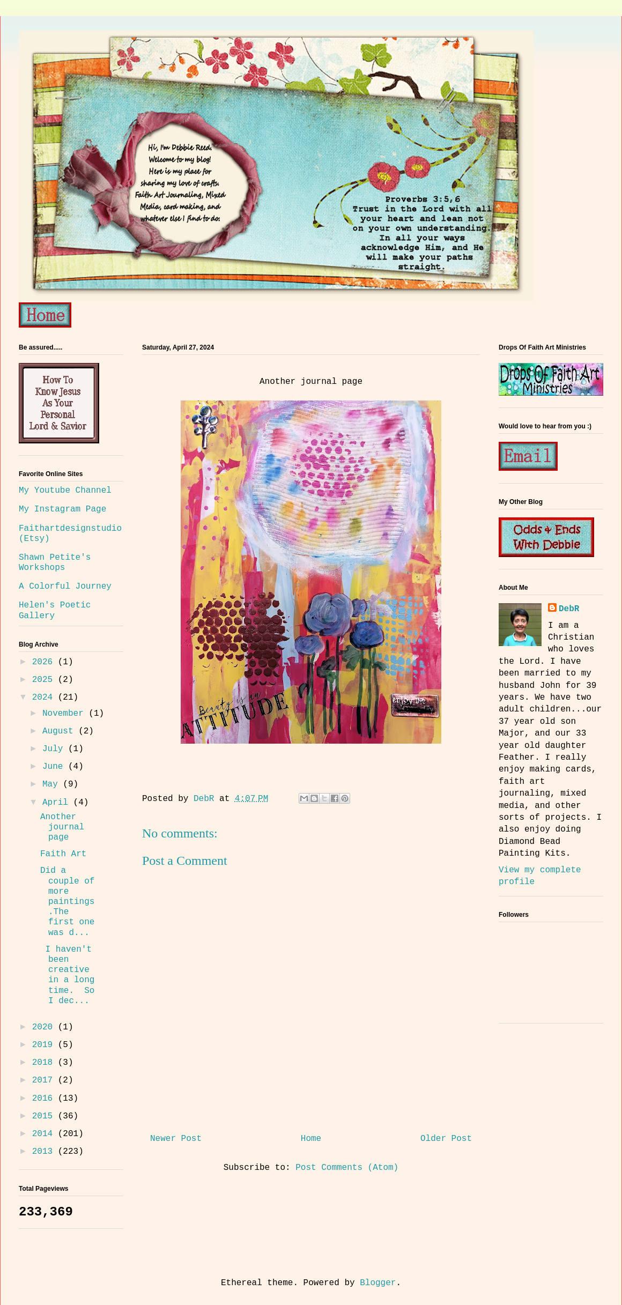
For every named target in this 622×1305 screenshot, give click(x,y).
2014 (45, 1134)
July (55, 749)
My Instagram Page (62, 509)
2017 (45, 1080)
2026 (45, 662)
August (60, 731)
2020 (45, 1027)
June (55, 767)
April (57, 802)
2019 (45, 1045)
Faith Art (63, 854)
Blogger (378, 1283)
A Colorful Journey (65, 586)
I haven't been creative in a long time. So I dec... (67, 975)
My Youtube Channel (65, 490)
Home (311, 1139)
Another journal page (62, 827)
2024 (45, 697)
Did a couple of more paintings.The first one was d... (67, 901)
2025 (45, 680)
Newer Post (176, 1139)
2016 (45, 1098)
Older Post (446, 1139)
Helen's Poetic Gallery (55, 610)
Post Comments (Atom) (346, 1168)
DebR (569, 609)
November (65, 713)
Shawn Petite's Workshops (55, 563)
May (52, 784)
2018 (45, 1062)
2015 (45, 1116)
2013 (45, 1151)
